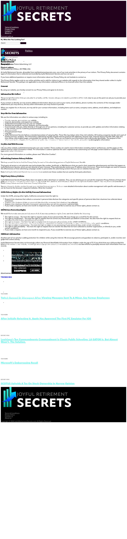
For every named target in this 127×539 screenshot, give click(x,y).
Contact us (9, 31)
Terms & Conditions (12, 27)
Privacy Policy (10, 29)
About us (8, 33)
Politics (29, 51)
